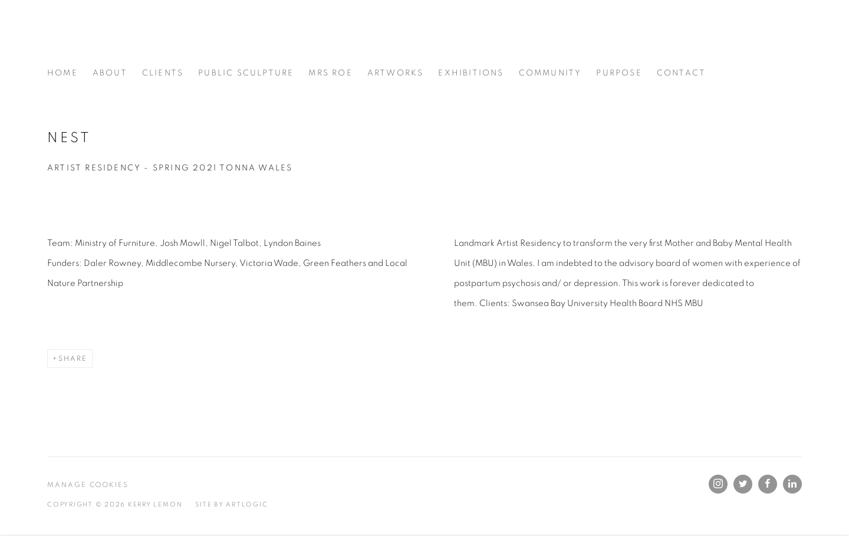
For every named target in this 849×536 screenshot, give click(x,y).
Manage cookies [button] (88, 484)
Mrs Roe (330, 73)
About (110, 73)
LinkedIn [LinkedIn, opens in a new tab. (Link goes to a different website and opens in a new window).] (792, 484)
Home (62, 73)
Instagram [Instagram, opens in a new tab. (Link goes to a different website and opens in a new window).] (718, 484)
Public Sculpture (246, 73)
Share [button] (72, 358)
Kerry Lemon (194, 40)
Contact (681, 73)
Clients (162, 73)
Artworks (395, 73)
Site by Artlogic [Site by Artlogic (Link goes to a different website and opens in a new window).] (231, 504)
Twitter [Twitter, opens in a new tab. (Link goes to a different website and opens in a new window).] (742, 484)
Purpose (618, 73)
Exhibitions (471, 73)
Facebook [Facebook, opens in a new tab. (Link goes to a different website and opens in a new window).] (767, 484)
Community (550, 73)
